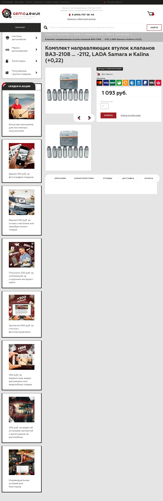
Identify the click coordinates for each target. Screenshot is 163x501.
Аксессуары (18, 61)
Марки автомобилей (19, 49)
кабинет (114, 2)
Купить (108, 116)
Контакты (65, 2)
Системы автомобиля (19, 38)
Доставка (19, 2)
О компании (7, 2)
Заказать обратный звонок (81, 19)
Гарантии (38, 2)
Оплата (29, 2)
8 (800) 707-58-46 (83, 15)
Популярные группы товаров (21, 72)
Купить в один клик (131, 115)
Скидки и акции (51, 2)
